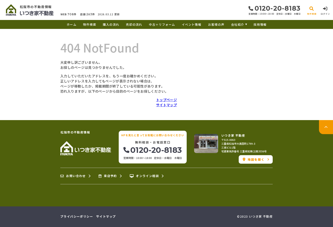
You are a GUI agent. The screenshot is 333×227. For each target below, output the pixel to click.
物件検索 (89, 24)
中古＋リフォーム (162, 24)
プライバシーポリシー (76, 216)
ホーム (71, 24)
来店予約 (108, 176)
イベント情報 (191, 24)
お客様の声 (216, 24)
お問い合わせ (73, 176)
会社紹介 (237, 24)
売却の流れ (134, 24)
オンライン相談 (144, 176)
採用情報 (260, 24)
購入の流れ (111, 24)
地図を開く (254, 159)
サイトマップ (166, 104)
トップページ (166, 99)
